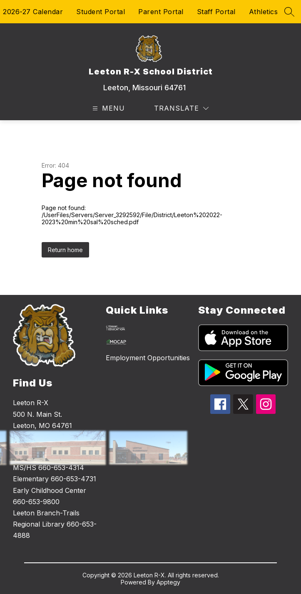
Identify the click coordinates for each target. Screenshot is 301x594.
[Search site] (289, 12)
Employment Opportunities (148, 358)
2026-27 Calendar (33, 11)
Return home (65, 249)
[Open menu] (107, 108)
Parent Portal (161, 11)
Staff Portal (216, 11)
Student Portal (100, 11)
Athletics (263, 11)
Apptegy (168, 582)
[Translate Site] (181, 108)
